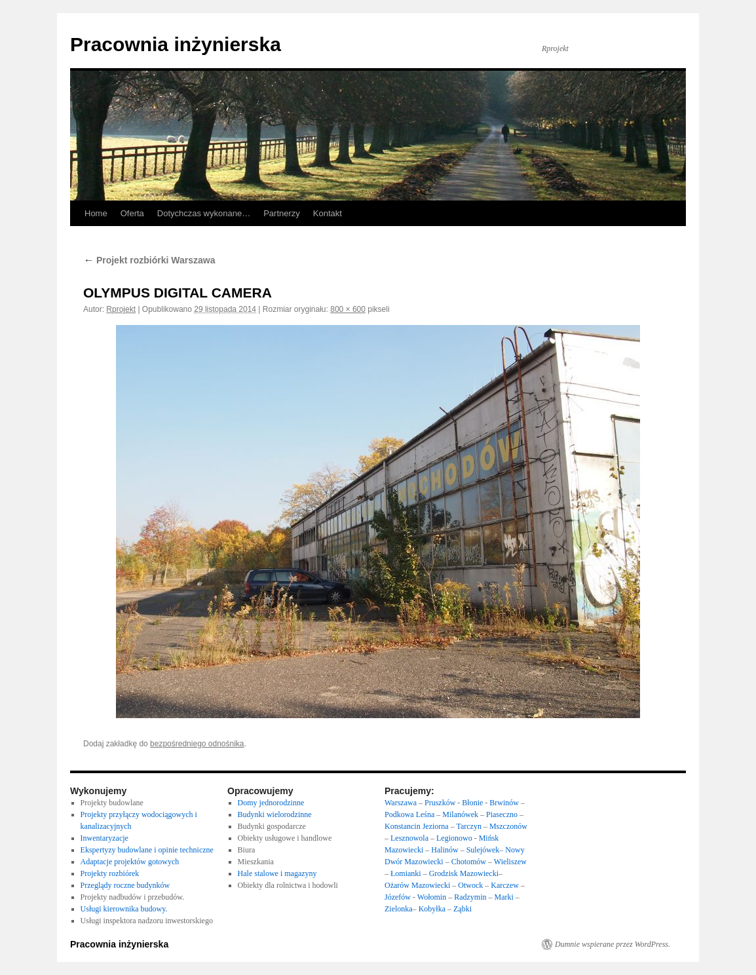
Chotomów (468, 861)
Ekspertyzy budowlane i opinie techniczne (147, 849)
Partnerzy (281, 213)
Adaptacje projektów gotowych (130, 861)
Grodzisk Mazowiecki (464, 873)
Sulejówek (483, 849)
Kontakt (327, 213)
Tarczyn (468, 826)
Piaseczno (503, 814)
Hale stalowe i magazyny (277, 873)
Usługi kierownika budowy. (124, 908)
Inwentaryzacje (104, 838)
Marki (504, 897)
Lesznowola (410, 838)
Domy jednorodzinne (271, 802)
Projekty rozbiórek (110, 873)
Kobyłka (432, 908)
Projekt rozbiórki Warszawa (149, 260)
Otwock (470, 885)
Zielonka (399, 908)
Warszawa (401, 802)
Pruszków (440, 802)
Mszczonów (508, 826)
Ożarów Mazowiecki (417, 885)
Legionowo (454, 838)
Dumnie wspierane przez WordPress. (612, 944)
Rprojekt (121, 309)
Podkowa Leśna (409, 814)
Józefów (399, 897)
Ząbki (462, 908)
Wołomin (431, 897)
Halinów (445, 849)
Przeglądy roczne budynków (125, 885)
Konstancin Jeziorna (417, 826)
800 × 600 (348, 309)
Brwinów (504, 802)
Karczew (505, 885)
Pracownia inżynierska (175, 44)
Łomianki (405, 873)
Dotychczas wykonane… (203, 213)
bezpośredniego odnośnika (197, 743)
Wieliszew (510, 861)
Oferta (132, 213)
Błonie (472, 802)
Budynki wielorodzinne (275, 814)
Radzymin (470, 897)
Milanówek (461, 814)
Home (96, 213)
